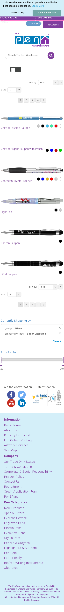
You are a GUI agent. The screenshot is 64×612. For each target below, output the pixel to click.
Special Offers (14, 513)
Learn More (38, 6)
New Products (14, 508)
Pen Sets (10, 553)
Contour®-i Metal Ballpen (16, 180)
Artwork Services (16, 445)
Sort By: (33, 82)
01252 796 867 (43, 17)
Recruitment (12, 486)
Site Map (10, 450)
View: (3, 90)
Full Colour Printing (18, 440)
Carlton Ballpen (10, 243)
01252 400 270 (8, 17)
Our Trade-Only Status (19, 461)
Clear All (58, 341)
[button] (45, 6)
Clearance (11, 568)
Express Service (15, 518)
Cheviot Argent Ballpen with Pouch (22, 148)
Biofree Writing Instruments (23, 563)
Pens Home (12, 425)
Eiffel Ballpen (9, 274)
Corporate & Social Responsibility (28, 471)
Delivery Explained (17, 435)
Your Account (52, 25)
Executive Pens (14, 533)
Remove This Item (60, 328)
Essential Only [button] (17, 13)
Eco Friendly (13, 558)
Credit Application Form (21, 491)
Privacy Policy (14, 477)
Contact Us (12, 481)
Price (49, 82)
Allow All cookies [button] (46, 12)
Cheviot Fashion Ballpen (15, 127)
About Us (10, 430)
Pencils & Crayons (17, 543)
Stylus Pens (12, 538)
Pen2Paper (12, 496)
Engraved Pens (14, 523)
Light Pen (6, 211)
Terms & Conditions (18, 467)
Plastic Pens (12, 528)
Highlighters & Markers (20, 548)
